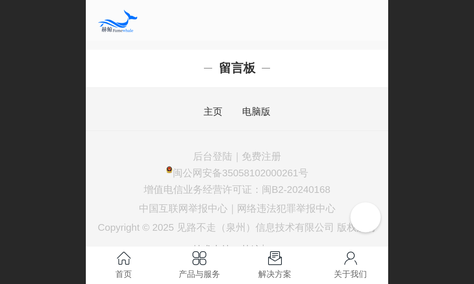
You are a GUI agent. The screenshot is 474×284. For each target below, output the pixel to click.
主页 (213, 111)
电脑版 (256, 111)
